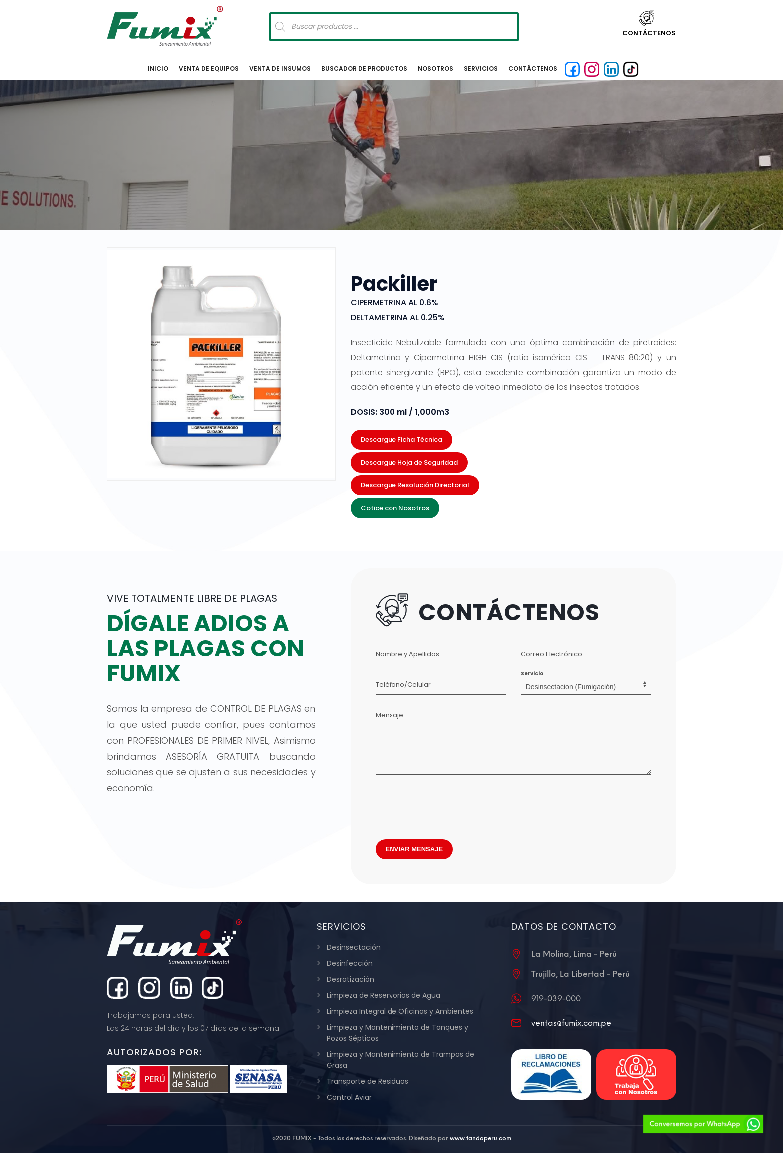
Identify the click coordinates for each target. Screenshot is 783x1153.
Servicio (532, 673)
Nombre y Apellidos (407, 654)
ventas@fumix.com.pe (571, 1023)
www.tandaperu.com (480, 1138)
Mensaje (389, 715)
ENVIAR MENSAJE (414, 849)
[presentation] (451, 804)
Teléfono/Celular (403, 684)
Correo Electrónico (551, 654)
